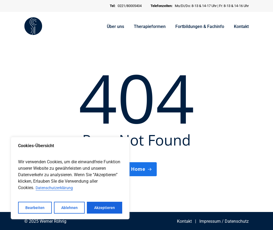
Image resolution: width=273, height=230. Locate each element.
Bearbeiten (35, 208)
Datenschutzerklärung (54, 188)
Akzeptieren (104, 208)
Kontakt (184, 221)
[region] (70, 178)
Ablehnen (69, 208)
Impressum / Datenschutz (224, 221)
